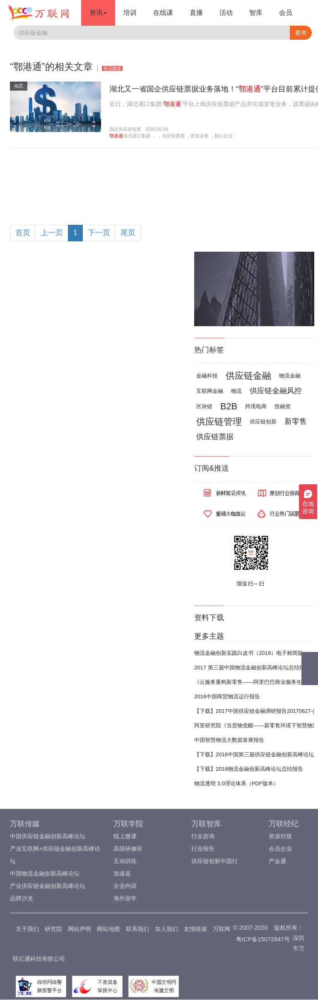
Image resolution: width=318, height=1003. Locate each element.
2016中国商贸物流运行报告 (227, 696)
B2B (228, 406)
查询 (300, 32)
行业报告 (202, 848)
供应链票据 (173, 135)
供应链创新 (263, 422)
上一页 (52, 233)
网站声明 (79, 929)
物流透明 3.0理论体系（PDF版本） (236, 783)
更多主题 (209, 636)
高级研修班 (127, 848)
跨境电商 (256, 406)
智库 (256, 13)
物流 (236, 391)
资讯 (98, 13)
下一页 (99, 233)
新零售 (295, 421)
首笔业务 (199, 135)
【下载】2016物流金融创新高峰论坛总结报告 (248, 769)
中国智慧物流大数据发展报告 (229, 740)
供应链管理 (219, 421)
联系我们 (137, 929)
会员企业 (280, 848)
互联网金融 (209, 391)
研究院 (53, 929)
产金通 (277, 861)
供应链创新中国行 (214, 861)
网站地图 (108, 929)
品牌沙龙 (21, 898)
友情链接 (195, 929)
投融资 (283, 406)
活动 (226, 13)
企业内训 (125, 886)
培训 (130, 13)
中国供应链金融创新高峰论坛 (47, 836)
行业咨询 (202, 836)
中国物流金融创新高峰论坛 (45, 873)
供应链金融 (248, 375)
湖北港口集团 (136, 135)
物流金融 (290, 376)
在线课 (163, 13)
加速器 (122, 873)
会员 (285, 13)
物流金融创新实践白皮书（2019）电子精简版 (248, 653)
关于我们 (27, 929)
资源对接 (280, 836)
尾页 (127, 233)
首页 (22, 233)
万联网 (221, 929)
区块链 (204, 406)
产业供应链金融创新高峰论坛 (47, 886)
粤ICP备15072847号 (263, 939)
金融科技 (207, 376)
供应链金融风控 (276, 391)
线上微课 (125, 836)
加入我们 (166, 929)
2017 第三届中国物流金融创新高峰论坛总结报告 (252, 667)
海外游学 (125, 898)
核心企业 (223, 135)
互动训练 (125, 861)
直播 (196, 13)
